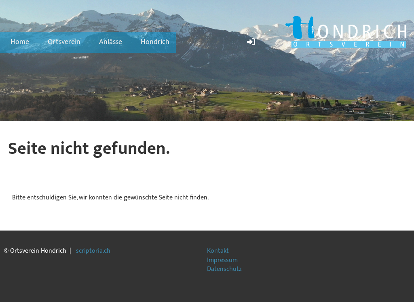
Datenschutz (224, 269)
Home (20, 42)
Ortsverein (64, 42)
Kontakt (218, 250)
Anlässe (110, 42)
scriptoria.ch (93, 250)
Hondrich (155, 42)
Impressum (222, 260)
